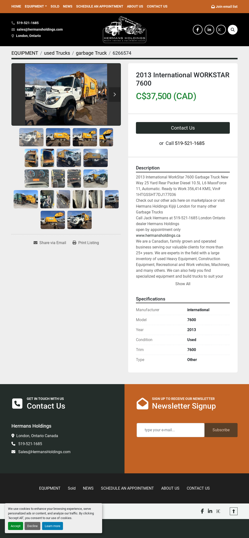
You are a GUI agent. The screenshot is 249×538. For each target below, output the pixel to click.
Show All (182, 284)
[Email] (171, 430)
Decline (32, 526)
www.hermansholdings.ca (158, 235)
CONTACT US (157, 6)
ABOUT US (135, 6)
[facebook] (198, 30)
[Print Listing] (85, 242)
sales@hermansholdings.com (40, 29)
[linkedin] (209, 30)
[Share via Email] (49, 242)
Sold (55, 6)
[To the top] (234, 511)
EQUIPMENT (34, 6)
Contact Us (183, 128)
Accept (15, 526)
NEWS (67, 6)
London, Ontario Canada (37, 435)
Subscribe (221, 430)
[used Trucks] (57, 53)
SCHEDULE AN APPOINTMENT (99, 6)
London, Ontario (29, 36)
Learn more (52, 526)
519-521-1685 (28, 23)
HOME (16, 6)
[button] (36, 6)
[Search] (233, 30)
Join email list (227, 7)
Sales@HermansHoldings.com (44, 452)
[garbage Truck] (91, 53)
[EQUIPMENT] (24, 53)
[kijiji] (221, 30)
